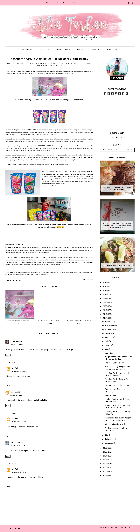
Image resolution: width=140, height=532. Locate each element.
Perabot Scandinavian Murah (117, 385)
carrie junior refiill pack (20, 63)
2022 (105, 298)
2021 (105, 302)
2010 (105, 471)
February (109, 439)
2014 (105, 456)
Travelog (44, 49)
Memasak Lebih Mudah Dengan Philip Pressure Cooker (118, 419)
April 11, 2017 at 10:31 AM (19, 371)
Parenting (94, 49)
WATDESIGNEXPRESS (128, 528)
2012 (105, 463)
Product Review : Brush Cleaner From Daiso (118, 400)
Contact (60, 3)
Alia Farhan (16, 368)
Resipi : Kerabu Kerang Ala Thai (117, 266)
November (110, 325)
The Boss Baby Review (114, 362)
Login (73, 3)
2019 (105, 310)
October (109, 329)
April (107, 353)
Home (47, 3)
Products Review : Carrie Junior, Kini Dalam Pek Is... (118, 406)
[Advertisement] (117, 113)
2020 (105, 306)
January (108, 443)
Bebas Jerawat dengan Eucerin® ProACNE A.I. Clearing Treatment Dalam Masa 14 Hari (117, 226)
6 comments (88, 280)
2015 (105, 452)
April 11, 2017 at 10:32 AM (19, 422)
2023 (105, 294)
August (108, 337)
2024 (105, 290)
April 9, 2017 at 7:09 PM (17, 395)
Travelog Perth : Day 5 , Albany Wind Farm (117, 412)
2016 (105, 448)
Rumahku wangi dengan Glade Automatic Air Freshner (117, 367)
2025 (105, 286)
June (107, 345)
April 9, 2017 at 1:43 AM (17, 344)
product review (62, 63)
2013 (105, 459)
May (107, 349)
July (107, 341)
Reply (8, 355)
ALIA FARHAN (108, 528)
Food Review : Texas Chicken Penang (117, 390)
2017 (105, 318)
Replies (13, 362)
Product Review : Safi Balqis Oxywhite (116, 429)
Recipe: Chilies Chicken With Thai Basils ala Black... (118, 357)
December (109, 321)
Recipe (80, 49)
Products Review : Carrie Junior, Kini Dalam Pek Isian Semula (49, 59)
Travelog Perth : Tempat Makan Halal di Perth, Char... (118, 374)
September (110, 333)
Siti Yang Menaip (17, 442)
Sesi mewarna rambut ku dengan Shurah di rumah (117, 188)
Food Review (27, 49)
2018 (105, 314)
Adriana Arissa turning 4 (115, 424)
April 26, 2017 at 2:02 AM (19, 472)
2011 (105, 467)
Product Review (63, 49)
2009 (105, 475)
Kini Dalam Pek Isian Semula (43, 63)
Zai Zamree (15, 392)
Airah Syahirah (16, 341)
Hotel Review (112, 49)
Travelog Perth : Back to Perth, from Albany (118, 380)
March (108, 435)
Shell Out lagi (110, 395)
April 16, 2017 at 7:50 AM (17, 445)
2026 (105, 282)
